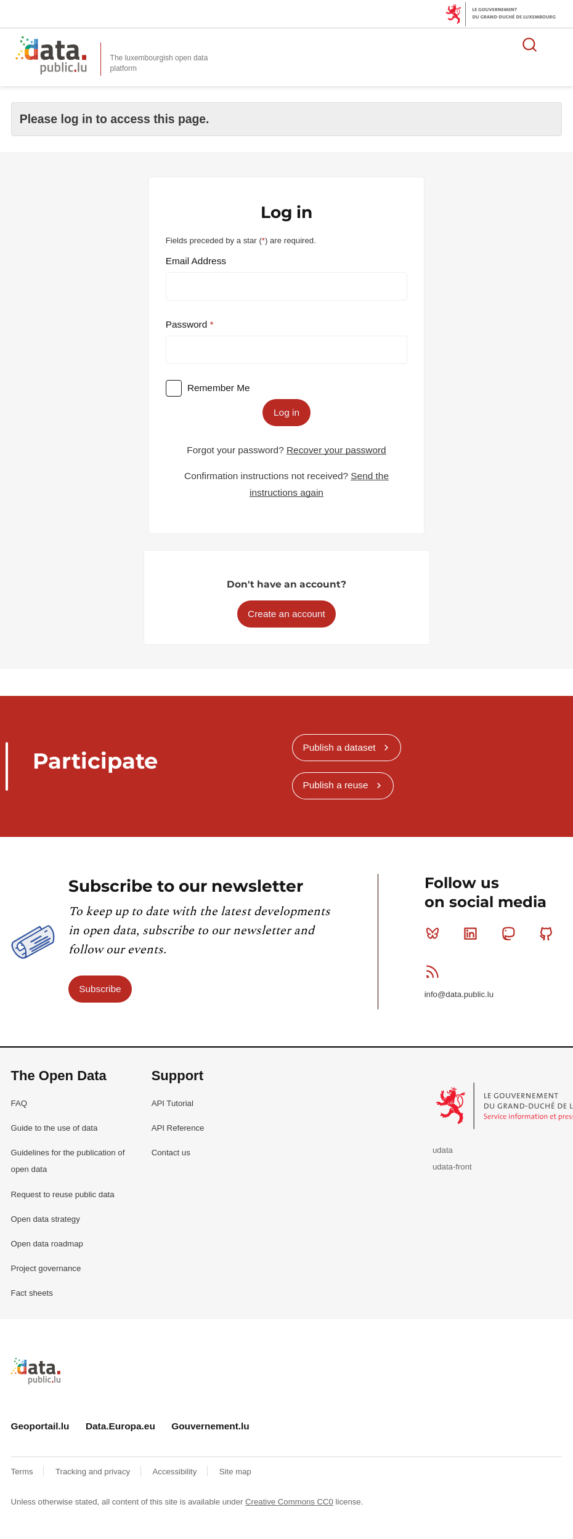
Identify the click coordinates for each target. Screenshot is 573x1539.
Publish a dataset (339, 747)
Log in (286, 412)
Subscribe (100, 989)
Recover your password (336, 450)
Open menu (557, 44)
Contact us (171, 1152)
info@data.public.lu (459, 994)
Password (188, 324)
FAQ (19, 1103)
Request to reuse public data (63, 1194)
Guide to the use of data (54, 1128)
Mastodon (511, 934)
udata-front (452, 1166)
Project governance (46, 1268)
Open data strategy (45, 1219)
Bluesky (435, 934)
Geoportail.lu (40, 1426)
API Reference (178, 1128)
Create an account (286, 613)
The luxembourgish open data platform (159, 63)
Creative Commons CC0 (289, 1501)
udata (443, 1150)
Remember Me (218, 387)
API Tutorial (172, 1103)
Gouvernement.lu (210, 1426)
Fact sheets (32, 1293)
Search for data (529, 44)
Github (548, 934)
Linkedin (473, 934)
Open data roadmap (47, 1243)
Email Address (196, 261)
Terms (23, 1471)
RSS (435, 971)
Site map (235, 1471)
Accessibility (176, 1471)
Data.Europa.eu (120, 1426)
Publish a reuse (335, 785)
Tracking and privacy (93, 1471)
